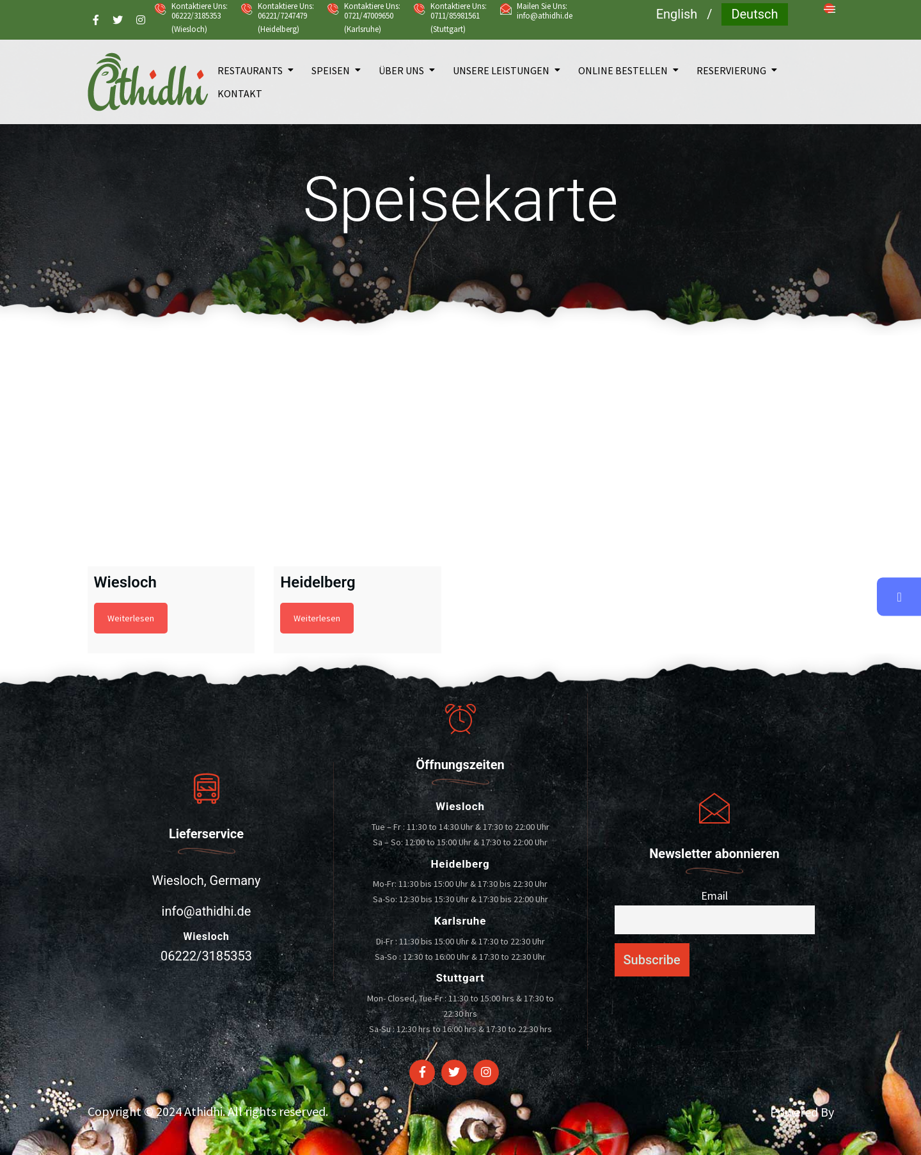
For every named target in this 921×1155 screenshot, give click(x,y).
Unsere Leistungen (501, 70)
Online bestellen (623, 70)
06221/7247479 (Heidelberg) (282, 22)
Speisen (330, 70)
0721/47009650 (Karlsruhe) (368, 22)
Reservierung (731, 70)
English (677, 14)
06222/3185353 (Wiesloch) (196, 22)
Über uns (401, 70)
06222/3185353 (206, 956)
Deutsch (754, 14)
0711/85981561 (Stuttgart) (455, 22)
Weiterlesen (130, 618)
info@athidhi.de (544, 15)
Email (714, 895)
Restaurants (250, 70)
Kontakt (239, 93)
